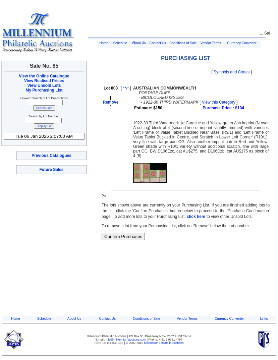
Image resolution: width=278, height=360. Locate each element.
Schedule (120, 43)
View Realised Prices (44, 80)
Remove (111, 102)
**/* (126, 88)
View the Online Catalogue (44, 76)
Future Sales (51, 169)
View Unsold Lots (44, 85)
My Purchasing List (43, 90)
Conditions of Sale (183, 43)
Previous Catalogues (51, 155)
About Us (139, 43)
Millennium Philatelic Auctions (164, 343)
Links (264, 318)
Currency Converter (241, 43)
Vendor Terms (211, 43)
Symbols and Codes (231, 72)
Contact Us (158, 43)
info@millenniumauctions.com (126, 339)
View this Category (218, 102)
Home (103, 43)
